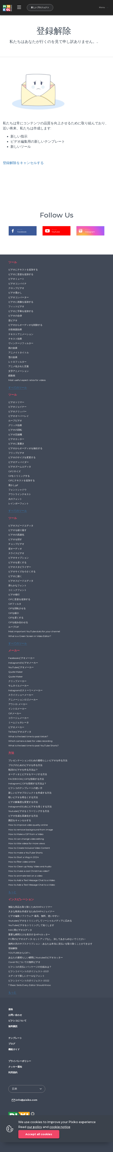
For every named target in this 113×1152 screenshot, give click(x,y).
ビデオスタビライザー (19, 567)
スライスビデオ (16, 553)
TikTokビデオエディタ (19, 731)
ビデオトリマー (16, 402)
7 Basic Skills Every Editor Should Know (29, 985)
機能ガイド (14, 1049)
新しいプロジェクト (40, 7)
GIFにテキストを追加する (21, 480)
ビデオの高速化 (16, 534)
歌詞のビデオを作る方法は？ (23, 769)
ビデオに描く (15, 576)
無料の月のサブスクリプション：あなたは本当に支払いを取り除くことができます (50, 943)
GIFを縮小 (13, 613)
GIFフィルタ (14, 603)
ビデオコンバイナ (17, 283)
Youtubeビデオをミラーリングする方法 (28, 811)
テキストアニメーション (20, 334)
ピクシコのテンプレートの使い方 (25, 788)
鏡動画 (11, 375)
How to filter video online (21, 861)
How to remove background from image (30, 829)
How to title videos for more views (26, 843)
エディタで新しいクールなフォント (26, 975)
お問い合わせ (15, 1015)
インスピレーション (21, 899)
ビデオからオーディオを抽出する (25, 448)
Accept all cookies (38, 1134)
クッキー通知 (15, 1066)
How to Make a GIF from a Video (25, 834)
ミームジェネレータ (18, 722)
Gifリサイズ (14, 471)
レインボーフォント (18, 503)
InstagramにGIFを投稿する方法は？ (27, 783)
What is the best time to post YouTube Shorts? (33, 745)
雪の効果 (12, 357)
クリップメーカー (17, 681)
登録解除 (12, 948)
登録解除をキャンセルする (23, 163)
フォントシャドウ (17, 489)
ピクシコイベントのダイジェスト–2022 (28, 980)
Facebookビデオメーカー (21, 658)
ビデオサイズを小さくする (22, 571)
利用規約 (12, 1072)
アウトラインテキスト (19, 494)
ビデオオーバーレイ (18, 416)
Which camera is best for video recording (30, 741)
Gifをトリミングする (19, 475)
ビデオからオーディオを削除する (25, 324)
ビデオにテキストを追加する (23, 269)
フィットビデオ (16, 306)
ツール (12, 262)
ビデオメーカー (16, 727)
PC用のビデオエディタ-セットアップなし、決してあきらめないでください (46, 939)
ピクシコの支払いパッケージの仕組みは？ (29, 966)
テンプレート (15, 1038)
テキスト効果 (15, 338)
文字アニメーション (18, 371)
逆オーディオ (15, 548)
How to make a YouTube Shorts (25, 852)
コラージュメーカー (18, 717)
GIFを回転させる (17, 608)
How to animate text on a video (25, 875)
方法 (11, 753)
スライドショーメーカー (20, 694)
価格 (10, 1009)
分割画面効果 (15, 329)
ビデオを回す (15, 539)
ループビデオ (15, 420)
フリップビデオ (16, 452)
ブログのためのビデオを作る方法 (25, 765)
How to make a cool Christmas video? (28, 871)
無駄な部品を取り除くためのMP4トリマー (30, 906)
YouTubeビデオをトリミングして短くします (31, 925)
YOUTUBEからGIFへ (19, 952)
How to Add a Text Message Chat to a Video (31, 880)
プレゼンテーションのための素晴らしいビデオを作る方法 (37, 760)
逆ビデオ (12, 320)
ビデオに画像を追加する (20, 301)
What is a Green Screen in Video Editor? (29, 636)
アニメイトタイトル (18, 352)
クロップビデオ (16, 288)
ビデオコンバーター (18, 297)
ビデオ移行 (14, 594)
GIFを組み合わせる (18, 622)
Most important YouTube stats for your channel (34, 631)
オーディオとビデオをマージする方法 (27, 774)
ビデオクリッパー (17, 411)
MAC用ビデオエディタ (20, 929)
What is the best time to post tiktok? (28, 736)
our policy (34, 1127)
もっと (12, 892)
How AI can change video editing (26, 838)
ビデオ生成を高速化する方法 (23, 815)
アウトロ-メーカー (17, 704)
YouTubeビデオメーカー (21, 667)
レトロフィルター (17, 361)
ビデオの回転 (15, 429)
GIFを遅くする (15, 617)
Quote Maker (15, 671)
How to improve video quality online (28, 824)
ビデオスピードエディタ (20, 525)
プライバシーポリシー (19, 1061)
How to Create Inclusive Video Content (29, 847)
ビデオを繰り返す (17, 530)
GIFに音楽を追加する (19, 599)
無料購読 (12, 1026)
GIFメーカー (14, 713)
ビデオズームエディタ (19, 466)
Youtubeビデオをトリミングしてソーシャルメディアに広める (40, 920)
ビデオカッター (16, 439)
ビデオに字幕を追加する (20, 311)
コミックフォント (17, 590)
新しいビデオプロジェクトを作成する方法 (29, 792)
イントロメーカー (17, 708)
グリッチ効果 (15, 425)
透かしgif (13, 485)
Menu (102, 7)
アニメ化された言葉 (18, 366)
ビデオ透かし (15, 292)
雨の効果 (12, 348)
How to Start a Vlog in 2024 (23, 857)
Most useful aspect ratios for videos (27, 380)
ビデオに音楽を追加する (20, 274)
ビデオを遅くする (17, 562)
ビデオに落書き (16, 443)
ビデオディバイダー (18, 462)
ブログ (11, 1043)
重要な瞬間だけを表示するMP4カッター (29, 934)
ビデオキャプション (18, 557)
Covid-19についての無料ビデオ (24, 962)
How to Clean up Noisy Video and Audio (29, 866)
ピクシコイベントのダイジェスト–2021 (28, 971)
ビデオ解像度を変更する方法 (23, 802)
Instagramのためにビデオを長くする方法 (30, 806)
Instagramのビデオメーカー (23, 662)
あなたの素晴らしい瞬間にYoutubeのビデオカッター (35, 957)
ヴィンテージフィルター (20, 343)
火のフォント (15, 498)
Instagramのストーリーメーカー (25, 690)
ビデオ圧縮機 (15, 434)
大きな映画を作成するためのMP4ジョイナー (31, 911)
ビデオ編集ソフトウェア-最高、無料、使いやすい (33, 915)
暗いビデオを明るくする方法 (23, 797)
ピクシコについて (17, 1020)
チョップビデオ (16, 543)
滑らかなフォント (17, 585)
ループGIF (13, 626)
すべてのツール (17, 387)
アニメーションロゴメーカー (23, 699)
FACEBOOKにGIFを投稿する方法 (26, 779)
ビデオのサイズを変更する (22, 457)
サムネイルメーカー (18, 685)
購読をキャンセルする (19, 820)
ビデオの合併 (15, 315)
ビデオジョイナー (17, 406)
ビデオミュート (16, 278)
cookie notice (59, 1127)
